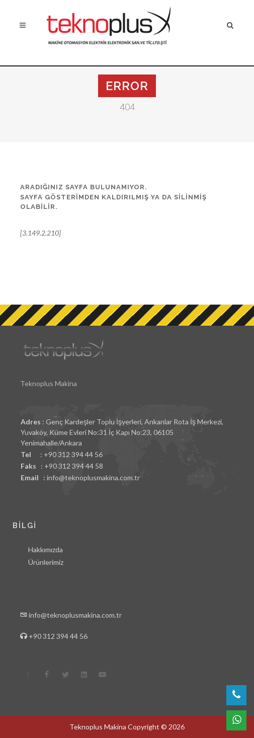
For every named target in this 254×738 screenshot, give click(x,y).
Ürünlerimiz (45, 562)
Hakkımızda (45, 549)
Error (127, 86)
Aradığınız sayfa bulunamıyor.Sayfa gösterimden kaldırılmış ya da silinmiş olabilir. (113, 196)
